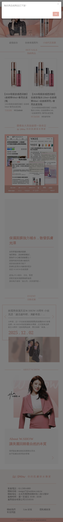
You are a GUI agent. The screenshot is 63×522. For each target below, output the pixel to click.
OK (56, 14)
